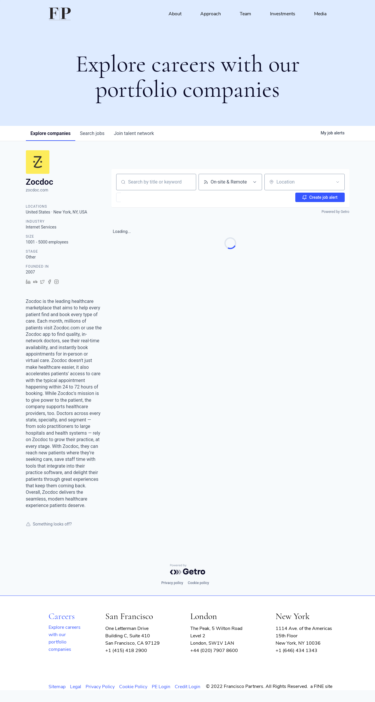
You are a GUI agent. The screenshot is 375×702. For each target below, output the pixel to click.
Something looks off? (49, 524)
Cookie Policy (133, 686)
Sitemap (57, 686)
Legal (75, 686)
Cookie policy (198, 583)
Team (245, 14)
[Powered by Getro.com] (187, 569)
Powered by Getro (335, 212)
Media (320, 14)
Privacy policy (172, 583)
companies (51, 133)
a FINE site (321, 686)
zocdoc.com (37, 190)
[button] (135, 197)
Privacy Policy (100, 686)
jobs (92, 133)
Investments (282, 14)
